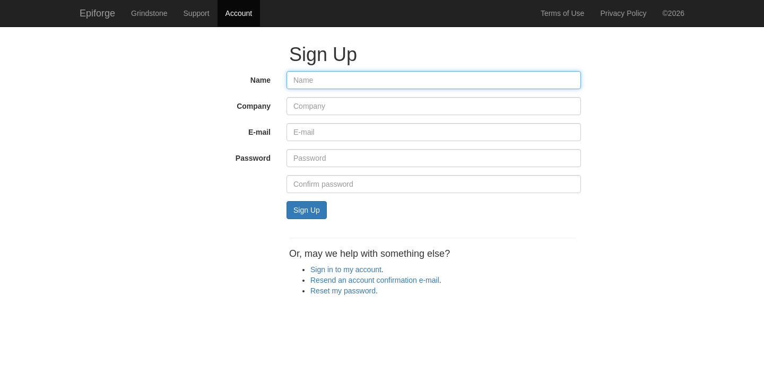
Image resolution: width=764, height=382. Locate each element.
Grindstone (149, 13)
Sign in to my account (345, 269)
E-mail (259, 132)
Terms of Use (562, 13)
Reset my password (343, 290)
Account (239, 13)
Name (260, 80)
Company (254, 106)
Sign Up (306, 210)
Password (253, 158)
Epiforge (97, 13)
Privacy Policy (623, 13)
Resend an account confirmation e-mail (374, 280)
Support (197, 13)
